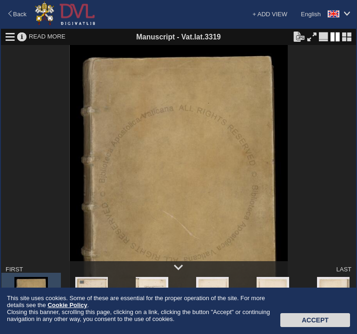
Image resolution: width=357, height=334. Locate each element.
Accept (315, 320)
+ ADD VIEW (269, 14)
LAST (343, 269)
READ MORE (47, 36)
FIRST (14, 269)
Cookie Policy (67, 305)
